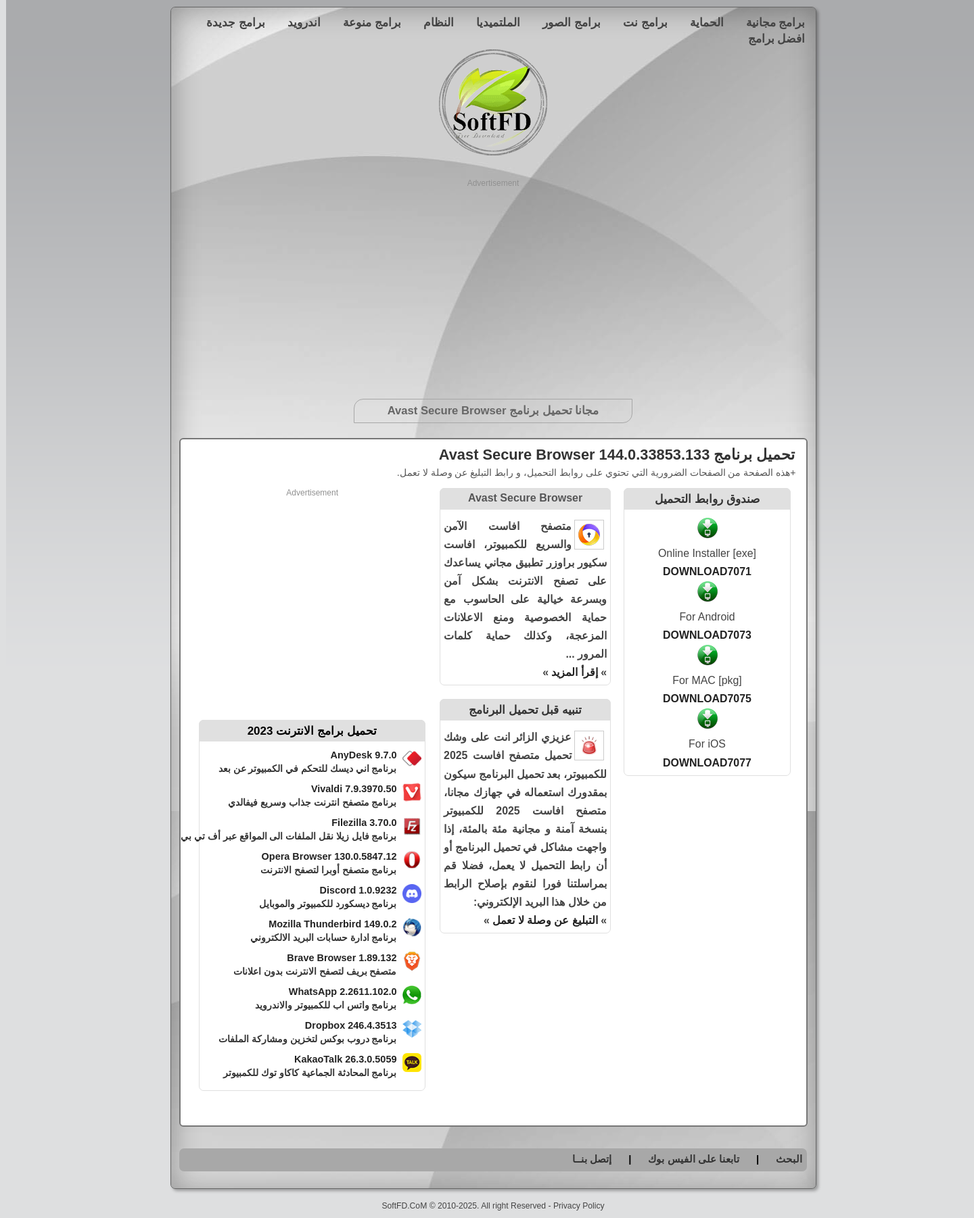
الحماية (701, 22)
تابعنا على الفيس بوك (687, 1159)
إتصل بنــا (585, 1159)
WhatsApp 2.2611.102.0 (337, 991)
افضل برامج (770, 38)
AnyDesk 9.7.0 (358, 755)
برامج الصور (565, 22)
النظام (432, 22)
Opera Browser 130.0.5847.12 (323, 856)
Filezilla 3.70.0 (357, 822)
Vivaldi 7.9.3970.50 (348, 788)
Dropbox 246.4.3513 (345, 1025)
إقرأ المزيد (568, 672)
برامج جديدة (229, 22)
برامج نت (639, 22)
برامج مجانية (769, 22)
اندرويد (298, 22)
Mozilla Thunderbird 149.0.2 (326, 924)
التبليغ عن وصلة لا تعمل (539, 920)
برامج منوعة (366, 22)
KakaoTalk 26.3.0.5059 (339, 1059)
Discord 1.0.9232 (352, 890)
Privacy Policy (573, 1206)
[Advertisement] (487, 284)
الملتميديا (492, 22)
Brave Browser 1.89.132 (335, 957)
